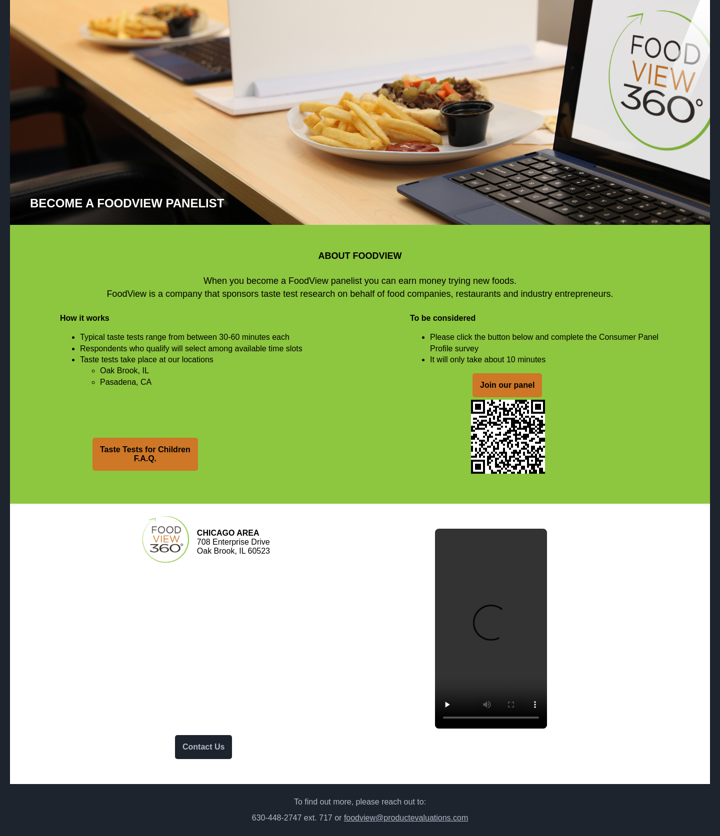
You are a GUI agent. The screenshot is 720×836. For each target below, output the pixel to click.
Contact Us (203, 747)
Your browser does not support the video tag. (491, 629)
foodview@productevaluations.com (406, 818)
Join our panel (507, 385)
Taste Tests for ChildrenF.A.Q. (145, 454)
